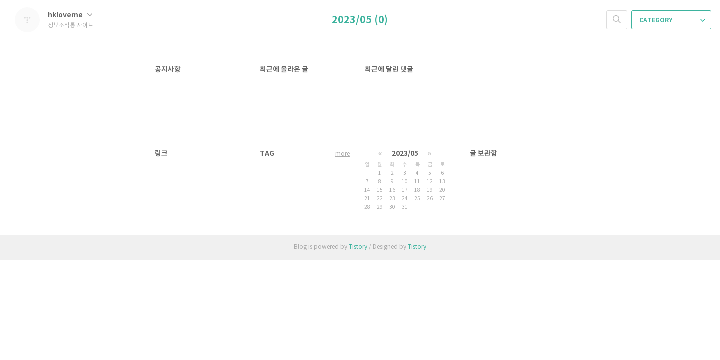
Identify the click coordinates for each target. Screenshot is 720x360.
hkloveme (70, 15)
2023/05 (405, 154)
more (343, 154)
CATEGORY (673, 20)
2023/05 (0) (360, 20)
